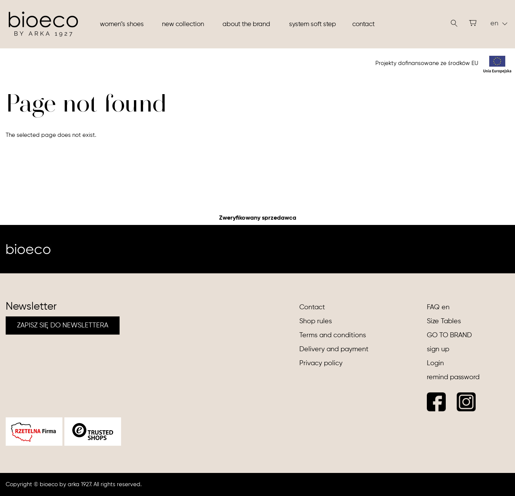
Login (435, 363)
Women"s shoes (122, 24)
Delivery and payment (334, 349)
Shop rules (315, 321)
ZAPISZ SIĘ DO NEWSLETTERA (62, 325)
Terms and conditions (332, 335)
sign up (438, 349)
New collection (183, 24)
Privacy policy (320, 363)
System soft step (312, 24)
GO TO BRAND (449, 335)
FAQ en (438, 307)
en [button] (498, 23)
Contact (363, 24)
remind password (453, 377)
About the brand (246, 24)
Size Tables (444, 321)
